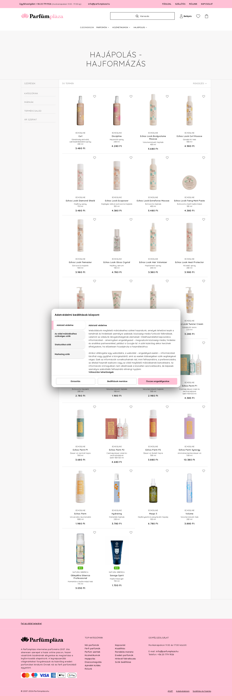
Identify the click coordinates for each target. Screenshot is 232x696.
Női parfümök (92, 645)
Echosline (33, 183)
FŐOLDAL (166, 4)
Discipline (33, 206)
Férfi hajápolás (31, 106)
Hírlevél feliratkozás (125, 658)
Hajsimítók (31, 142)
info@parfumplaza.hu (99, 4)
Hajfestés (29, 112)
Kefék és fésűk (31, 167)
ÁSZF (170, 691)
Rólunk (88, 668)
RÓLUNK (193, 4)
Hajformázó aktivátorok (38, 130)
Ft (36, 245)
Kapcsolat (120, 645)
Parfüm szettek (92, 652)
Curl (30, 202)
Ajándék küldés (93, 665)
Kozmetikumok (92, 655)
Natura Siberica (36, 187)
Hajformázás (30, 118)
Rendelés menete (124, 652)
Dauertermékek (34, 123)
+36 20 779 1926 (166, 654)
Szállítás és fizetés (202, 691)
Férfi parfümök (92, 648)
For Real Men (35, 220)
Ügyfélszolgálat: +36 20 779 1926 (50, 4)
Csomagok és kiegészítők (37, 101)
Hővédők (30, 150)
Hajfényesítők (33, 138)
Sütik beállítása (123, 662)
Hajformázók (32, 134)
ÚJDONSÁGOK (87, 27)
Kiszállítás (120, 648)
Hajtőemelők (32, 146)
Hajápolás (90, 658)
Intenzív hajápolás (33, 161)
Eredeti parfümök (124, 655)
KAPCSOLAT (207, 4)
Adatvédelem (182, 691)
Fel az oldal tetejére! (31, 623)
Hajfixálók (31, 127)
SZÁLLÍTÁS (180, 4)
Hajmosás (29, 156)
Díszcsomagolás (93, 662)
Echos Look (34, 211)
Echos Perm (34, 215)
